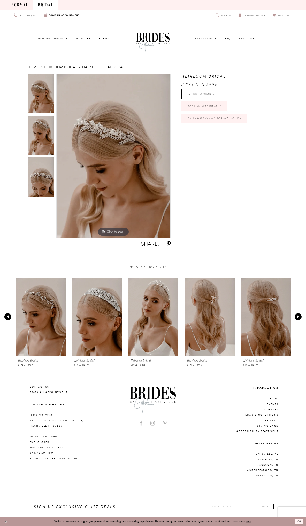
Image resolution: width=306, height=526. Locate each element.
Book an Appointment (209, 110)
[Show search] (223, 15)
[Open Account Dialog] (252, 15)
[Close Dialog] (7, 521)
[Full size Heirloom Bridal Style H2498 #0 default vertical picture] (113, 156)
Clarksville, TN (265, 475)
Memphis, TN (268, 459)
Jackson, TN (268, 465)
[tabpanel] (41, 95)
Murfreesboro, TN (262, 470)
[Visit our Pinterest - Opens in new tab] (164, 423)
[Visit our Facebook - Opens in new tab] (141, 423)
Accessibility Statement (257, 431)
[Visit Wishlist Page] (281, 15)
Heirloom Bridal (60, 67)
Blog (274, 399)
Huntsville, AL (266, 454)
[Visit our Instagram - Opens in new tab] (152, 423)
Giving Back (267, 426)
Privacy (271, 420)
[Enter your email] (239, 507)
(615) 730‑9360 (41, 415)
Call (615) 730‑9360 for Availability (221, 125)
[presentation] (41, 317)
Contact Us (39, 387)
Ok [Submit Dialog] (299, 521)
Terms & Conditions (261, 415)
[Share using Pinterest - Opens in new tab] (169, 244)
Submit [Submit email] (268, 506)
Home (33, 67)
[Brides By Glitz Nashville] (153, 42)
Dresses (271, 409)
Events (272, 404)
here (248, 521)
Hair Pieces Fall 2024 (102, 67)
